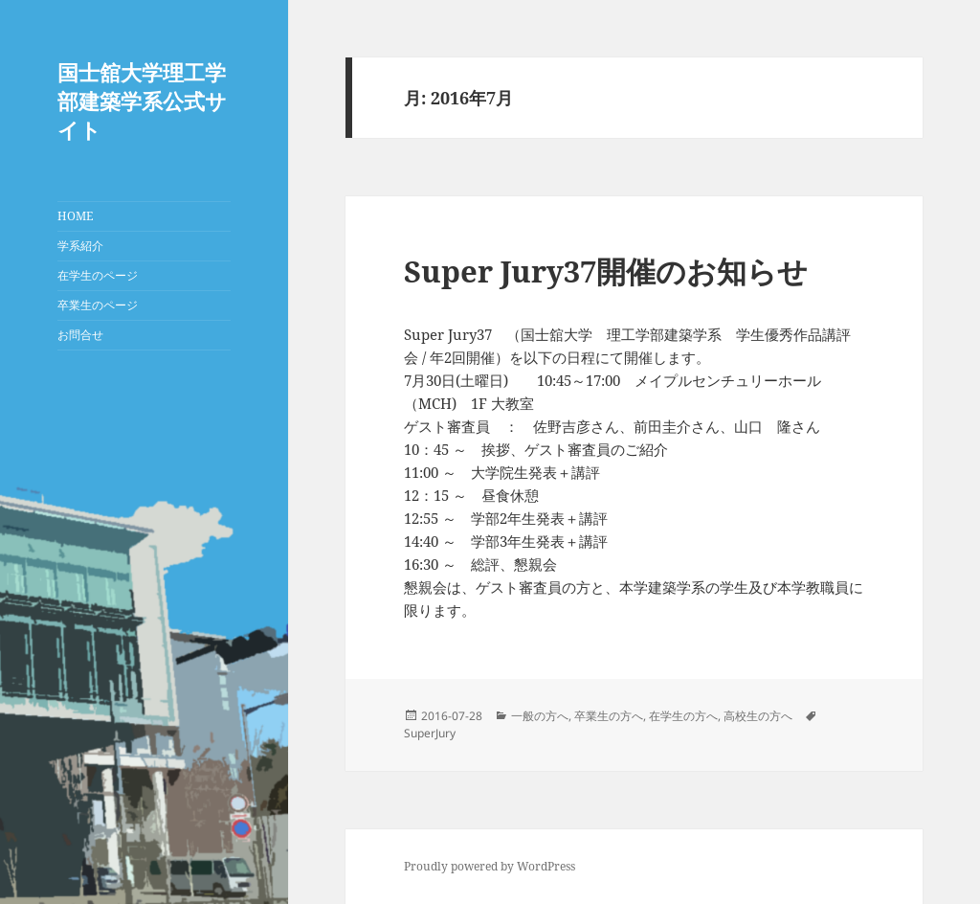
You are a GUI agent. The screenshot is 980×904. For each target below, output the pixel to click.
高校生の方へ (758, 716)
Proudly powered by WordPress (489, 866)
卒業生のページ (97, 305)
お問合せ (80, 335)
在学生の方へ (683, 716)
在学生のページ (97, 275)
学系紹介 (80, 245)
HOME (75, 216)
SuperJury (430, 733)
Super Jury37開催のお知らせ (606, 271)
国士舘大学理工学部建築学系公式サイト (142, 100)
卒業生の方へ (608, 716)
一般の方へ (539, 716)
